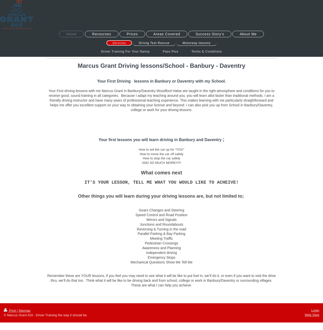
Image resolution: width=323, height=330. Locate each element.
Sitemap (25, 310)
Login (315, 310)
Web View (312, 315)
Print (10, 310)
